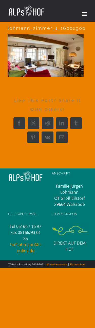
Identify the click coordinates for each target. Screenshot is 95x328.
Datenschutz (77, 264)
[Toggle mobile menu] (84, 14)
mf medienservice (56, 264)
